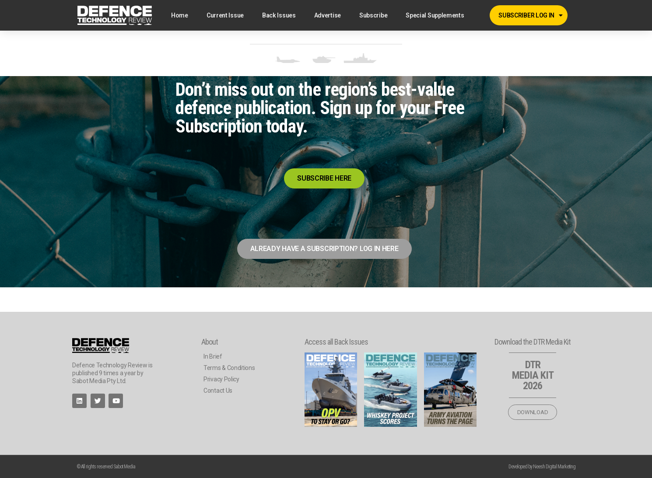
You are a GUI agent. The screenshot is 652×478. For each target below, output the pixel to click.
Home (179, 15)
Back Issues (279, 15)
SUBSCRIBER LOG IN (530, 15)
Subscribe (373, 15)
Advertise (327, 15)
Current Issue (225, 15)
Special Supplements (435, 15)
